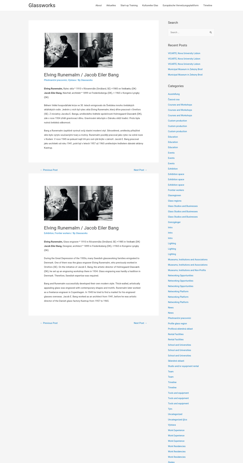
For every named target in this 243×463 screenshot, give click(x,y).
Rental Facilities (176, 329)
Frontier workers (63, 233)
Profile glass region (178, 318)
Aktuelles (111, 5)
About (98, 5)
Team (171, 366)
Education (173, 135)
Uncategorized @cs (178, 413)
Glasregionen (175, 193)
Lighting (172, 240)
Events (171, 151)
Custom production (178, 120)
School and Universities (180, 339)
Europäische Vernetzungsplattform (181, 5)
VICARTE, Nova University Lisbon (185, 53)
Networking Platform (178, 287)
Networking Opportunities (181, 271)
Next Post (140, 170)
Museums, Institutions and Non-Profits (188, 266)
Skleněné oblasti (176, 355)
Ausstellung (174, 94)
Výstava (73, 80)
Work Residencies (177, 439)
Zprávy (171, 454)
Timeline (207, 5)
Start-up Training (129, 5)
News (171, 303)
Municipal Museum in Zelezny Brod (186, 69)
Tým (170, 402)
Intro (170, 224)
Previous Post (49, 170)
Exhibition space (176, 172)
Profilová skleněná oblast (181, 324)
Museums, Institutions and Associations (188, 256)
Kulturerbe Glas (150, 5)
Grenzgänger (174, 219)
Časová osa (174, 99)
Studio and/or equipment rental (184, 360)
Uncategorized (175, 407)
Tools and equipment (179, 387)
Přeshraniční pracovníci (56, 80)
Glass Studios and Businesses (183, 203)
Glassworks (43, 5)
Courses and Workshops (180, 104)
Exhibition (49, 233)
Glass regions (175, 198)
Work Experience (176, 423)
